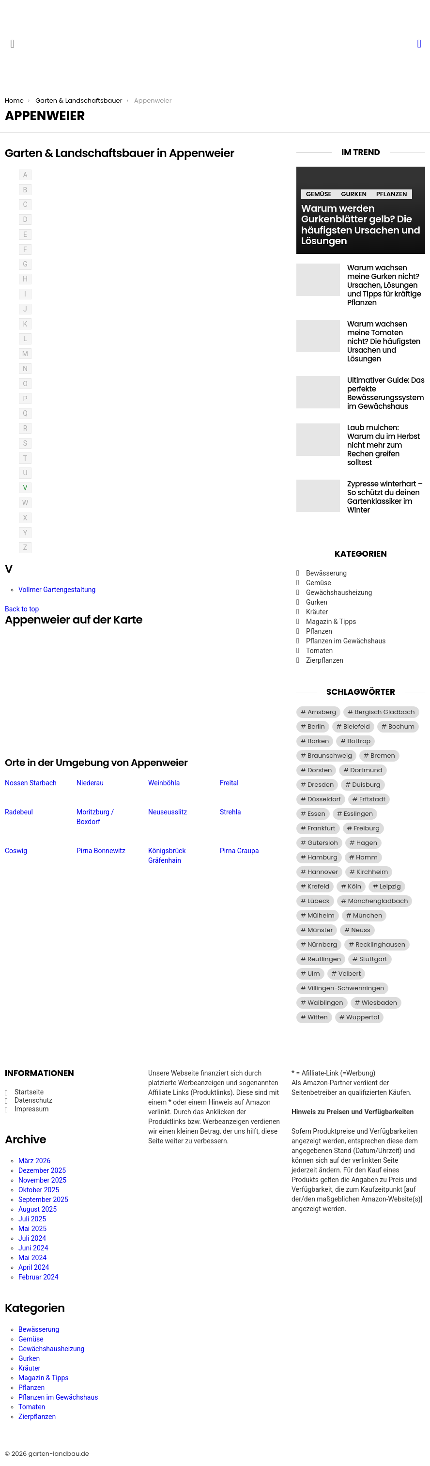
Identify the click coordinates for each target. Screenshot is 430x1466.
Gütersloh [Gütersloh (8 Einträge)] (322, 842)
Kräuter (317, 612)
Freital (229, 783)
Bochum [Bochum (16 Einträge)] (401, 726)
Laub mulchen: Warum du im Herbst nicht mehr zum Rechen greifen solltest (383, 445)
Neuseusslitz (167, 812)
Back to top (22, 609)
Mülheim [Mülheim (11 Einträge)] (321, 915)
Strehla (230, 812)
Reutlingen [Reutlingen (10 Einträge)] (324, 959)
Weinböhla (164, 783)
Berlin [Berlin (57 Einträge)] (316, 726)
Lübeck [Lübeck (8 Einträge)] (318, 900)
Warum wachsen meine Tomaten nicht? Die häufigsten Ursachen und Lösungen (383, 341)
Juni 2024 (33, 1248)
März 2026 (34, 1161)
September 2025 (43, 1199)
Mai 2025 (32, 1228)
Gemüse (318, 194)
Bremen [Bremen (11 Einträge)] (382, 755)
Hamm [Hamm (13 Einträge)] (367, 857)
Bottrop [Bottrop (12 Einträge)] (359, 741)
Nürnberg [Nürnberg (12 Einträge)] (322, 944)
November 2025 (42, 1180)
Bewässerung (326, 573)
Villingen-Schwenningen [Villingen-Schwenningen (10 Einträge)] (345, 988)
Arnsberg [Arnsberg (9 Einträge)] (321, 712)
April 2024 (33, 1267)
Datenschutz (33, 1100)
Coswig (16, 851)
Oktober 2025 (38, 1190)
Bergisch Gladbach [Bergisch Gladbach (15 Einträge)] (385, 712)
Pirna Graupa (239, 851)
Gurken (353, 194)
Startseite (29, 1092)
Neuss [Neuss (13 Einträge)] (361, 930)
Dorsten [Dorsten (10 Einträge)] (319, 770)
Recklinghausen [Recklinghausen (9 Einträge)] (380, 944)
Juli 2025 (32, 1219)
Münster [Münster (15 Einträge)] (320, 930)
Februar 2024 (38, 1277)
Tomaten (319, 651)
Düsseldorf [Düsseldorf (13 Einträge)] (324, 799)
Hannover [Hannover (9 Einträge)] (322, 871)
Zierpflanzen (324, 660)
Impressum (31, 1109)
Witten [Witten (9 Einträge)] (317, 1017)
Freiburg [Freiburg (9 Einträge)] (367, 828)
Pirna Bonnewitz (101, 851)
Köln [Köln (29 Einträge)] (354, 886)
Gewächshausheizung (339, 592)
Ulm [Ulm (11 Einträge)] (313, 973)
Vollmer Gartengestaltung (56, 589)
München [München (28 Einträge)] (367, 915)
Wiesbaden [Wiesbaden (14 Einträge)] (379, 1002)
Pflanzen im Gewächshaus (345, 641)
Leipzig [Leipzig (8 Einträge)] (390, 886)
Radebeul (19, 812)
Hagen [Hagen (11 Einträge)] (366, 842)
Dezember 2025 (42, 1170)
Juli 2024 (32, 1238)
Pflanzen (391, 194)
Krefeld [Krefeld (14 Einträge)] (318, 886)
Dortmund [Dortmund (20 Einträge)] (367, 770)
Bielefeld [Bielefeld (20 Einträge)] (356, 726)
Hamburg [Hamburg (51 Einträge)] (322, 857)
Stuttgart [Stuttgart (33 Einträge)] (373, 959)
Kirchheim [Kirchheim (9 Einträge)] (372, 871)
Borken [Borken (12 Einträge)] (318, 741)
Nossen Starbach (31, 783)
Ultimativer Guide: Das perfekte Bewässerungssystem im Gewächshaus (386, 393)
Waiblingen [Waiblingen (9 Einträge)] (325, 1002)
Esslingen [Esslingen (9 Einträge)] (358, 813)
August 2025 (37, 1209)
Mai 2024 (32, 1258)
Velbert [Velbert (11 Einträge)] (349, 973)
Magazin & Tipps (331, 621)
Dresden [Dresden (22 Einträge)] (320, 784)
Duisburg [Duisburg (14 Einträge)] (366, 784)
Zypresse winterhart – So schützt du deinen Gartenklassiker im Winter (385, 497)
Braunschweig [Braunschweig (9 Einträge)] (329, 755)
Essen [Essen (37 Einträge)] (316, 813)
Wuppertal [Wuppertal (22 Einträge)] (362, 1017)
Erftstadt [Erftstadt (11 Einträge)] (372, 799)
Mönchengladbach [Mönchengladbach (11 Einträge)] (378, 900)
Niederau (90, 783)
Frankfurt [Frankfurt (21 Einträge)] (321, 828)
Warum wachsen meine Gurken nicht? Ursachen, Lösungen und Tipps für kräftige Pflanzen (384, 285)
